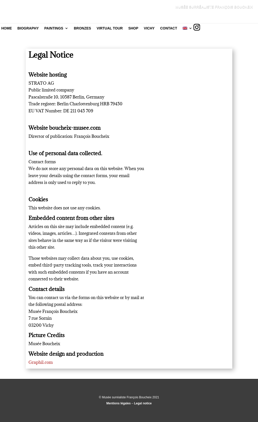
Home (6, 28)
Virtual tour (109, 28)
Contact (168, 28)
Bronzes (82, 28)
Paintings (53, 28)
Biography (28, 28)
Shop (133, 28)
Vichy (149, 28)
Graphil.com (40, 362)
